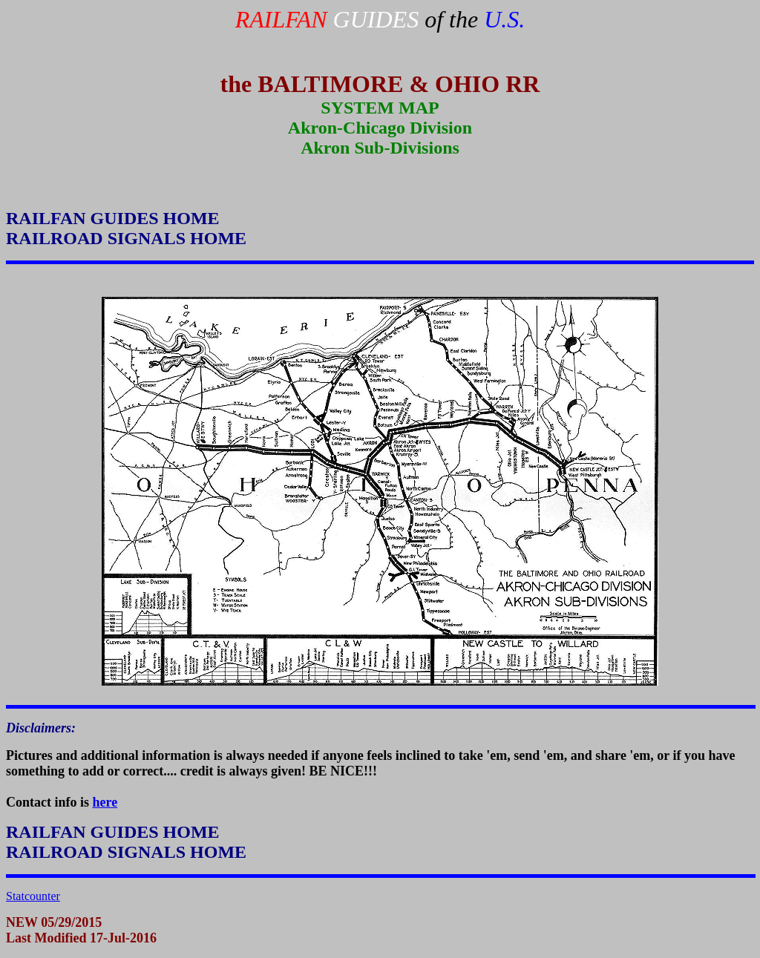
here (105, 802)
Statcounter (33, 896)
